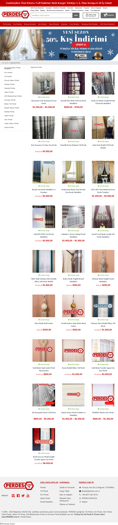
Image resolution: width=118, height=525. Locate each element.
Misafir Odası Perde (11, 107)
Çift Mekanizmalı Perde (13, 96)
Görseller (70, 8)
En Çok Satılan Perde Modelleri (12, 68)
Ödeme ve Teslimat (77, 10)
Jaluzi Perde (9, 92)
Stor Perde (8, 119)
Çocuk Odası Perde (11, 80)
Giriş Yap (92, 15)
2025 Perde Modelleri (37, 8)
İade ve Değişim (96, 8)
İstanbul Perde (9, 88)
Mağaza (42, 10)
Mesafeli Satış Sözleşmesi (55, 10)
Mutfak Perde (9, 111)
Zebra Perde (9, 127)
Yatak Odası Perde (11, 123)
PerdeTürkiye (25, 517)
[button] (7, 524)
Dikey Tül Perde (10, 103)
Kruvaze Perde (9, 99)
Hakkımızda (78, 8)
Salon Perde (9, 115)
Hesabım (86, 8)
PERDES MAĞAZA (89, 498)
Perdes (43, 487)
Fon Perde (8, 72)
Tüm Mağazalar (95, 10)
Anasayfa (49, 8)
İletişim (105, 8)
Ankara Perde (9, 84)
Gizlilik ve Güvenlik (59, 8)
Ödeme (67, 10)
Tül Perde (8, 76)
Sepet (87, 10)
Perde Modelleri (46, 502)
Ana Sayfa (5, 63)
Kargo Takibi (35, 10)
